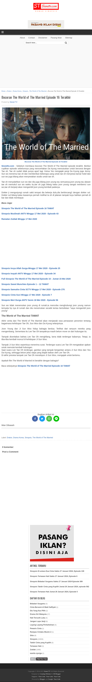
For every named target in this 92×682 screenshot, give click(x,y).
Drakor (9, 91)
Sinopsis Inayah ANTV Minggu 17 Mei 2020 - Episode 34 (28, 273)
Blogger (42, 679)
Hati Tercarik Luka (37, 618)
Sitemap (68, 38)
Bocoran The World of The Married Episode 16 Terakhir (36, 97)
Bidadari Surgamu (37, 604)
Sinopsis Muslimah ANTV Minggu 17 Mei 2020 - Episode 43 (30, 213)
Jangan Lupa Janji (37, 621)
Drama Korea (17, 91)
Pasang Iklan (56, 38)
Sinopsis (25, 91)
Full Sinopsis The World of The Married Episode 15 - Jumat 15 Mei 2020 (36, 279)
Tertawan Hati (35, 646)
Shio (32, 635)
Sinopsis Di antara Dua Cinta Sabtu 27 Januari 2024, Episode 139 (57, 571)
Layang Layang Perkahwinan (42, 625)
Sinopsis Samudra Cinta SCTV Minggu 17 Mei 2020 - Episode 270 (33, 289)
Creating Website (45, 674)
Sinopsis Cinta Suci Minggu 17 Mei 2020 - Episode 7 (26, 295)
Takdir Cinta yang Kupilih (40, 643)
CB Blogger (57, 674)
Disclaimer (42, 38)
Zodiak (33, 650)
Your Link (41, 676)
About (22, 38)
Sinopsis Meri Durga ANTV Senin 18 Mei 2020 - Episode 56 (29, 300)
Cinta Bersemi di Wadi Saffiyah (43, 607)
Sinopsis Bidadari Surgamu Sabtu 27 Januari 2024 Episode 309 (56, 582)
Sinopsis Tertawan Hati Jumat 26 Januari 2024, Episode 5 (54, 592)
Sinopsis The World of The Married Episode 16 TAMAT (27, 208)
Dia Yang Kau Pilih (37, 611)
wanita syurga (36, 653)
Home (3, 91)
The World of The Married (37, 91)
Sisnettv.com (7, 166)
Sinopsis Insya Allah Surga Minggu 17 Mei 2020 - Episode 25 (30, 268)
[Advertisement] (46, 67)
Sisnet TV (13, 102)
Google (50, 679)
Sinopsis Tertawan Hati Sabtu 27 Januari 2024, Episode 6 (53, 576)
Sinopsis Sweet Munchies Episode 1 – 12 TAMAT (25, 284)
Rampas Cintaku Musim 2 (40, 632)
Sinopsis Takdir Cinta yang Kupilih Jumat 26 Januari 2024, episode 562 (59, 587)
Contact (31, 38)
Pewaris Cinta (36, 628)
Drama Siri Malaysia (38, 614)
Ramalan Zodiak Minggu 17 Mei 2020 (19, 219)
